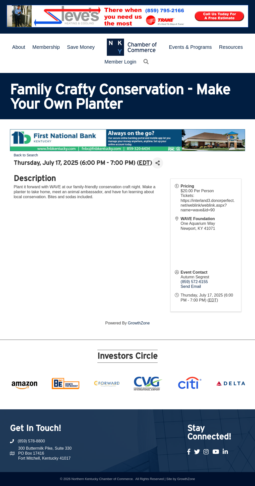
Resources (231, 47)
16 (157, 400)
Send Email (191, 286)
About (18, 47)
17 (163, 400)
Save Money (81, 47)
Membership (46, 47)
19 (175, 400)
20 (181, 400)
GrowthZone (139, 323)
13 (139, 400)
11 (127, 400)
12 (133, 400)
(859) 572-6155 (194, 282)
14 (145, 400)
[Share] (157, 163)
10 (121, 400)
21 (187, 400)
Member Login (120, 61)
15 (151, 400)
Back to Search (26, 155)
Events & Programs (190, 47)
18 (169, 400)
